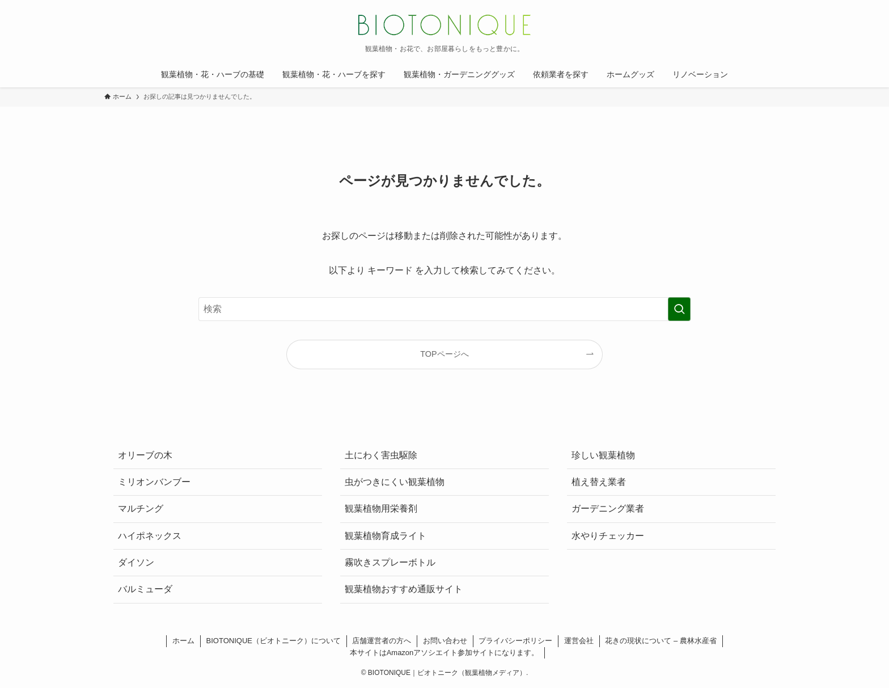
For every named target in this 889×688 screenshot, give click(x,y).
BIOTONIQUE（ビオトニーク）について (273, 640)
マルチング (140, 508)
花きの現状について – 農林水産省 (660, 640)
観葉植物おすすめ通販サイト (404, 589)
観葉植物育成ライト (385, 536)
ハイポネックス (149, 536)
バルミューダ (145, 589)
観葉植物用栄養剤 (381, 508)
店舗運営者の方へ (381, 640)
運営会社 (579, 640)
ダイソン (136, 562)
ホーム (183, 640)
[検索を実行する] (679, 309)
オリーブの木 (145, 455)
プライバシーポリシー (515, 640)
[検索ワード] (444, 309)
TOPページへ (444, 353)
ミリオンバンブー (154, 482)
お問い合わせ (445, 640)
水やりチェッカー (608, 536)
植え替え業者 (599, 482)
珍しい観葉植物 (603, 455)
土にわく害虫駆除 (381, 455)
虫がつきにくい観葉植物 (394, 482)
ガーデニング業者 (608, 508)
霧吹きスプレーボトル (390, 562)
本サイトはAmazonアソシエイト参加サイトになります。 (444, 652)
